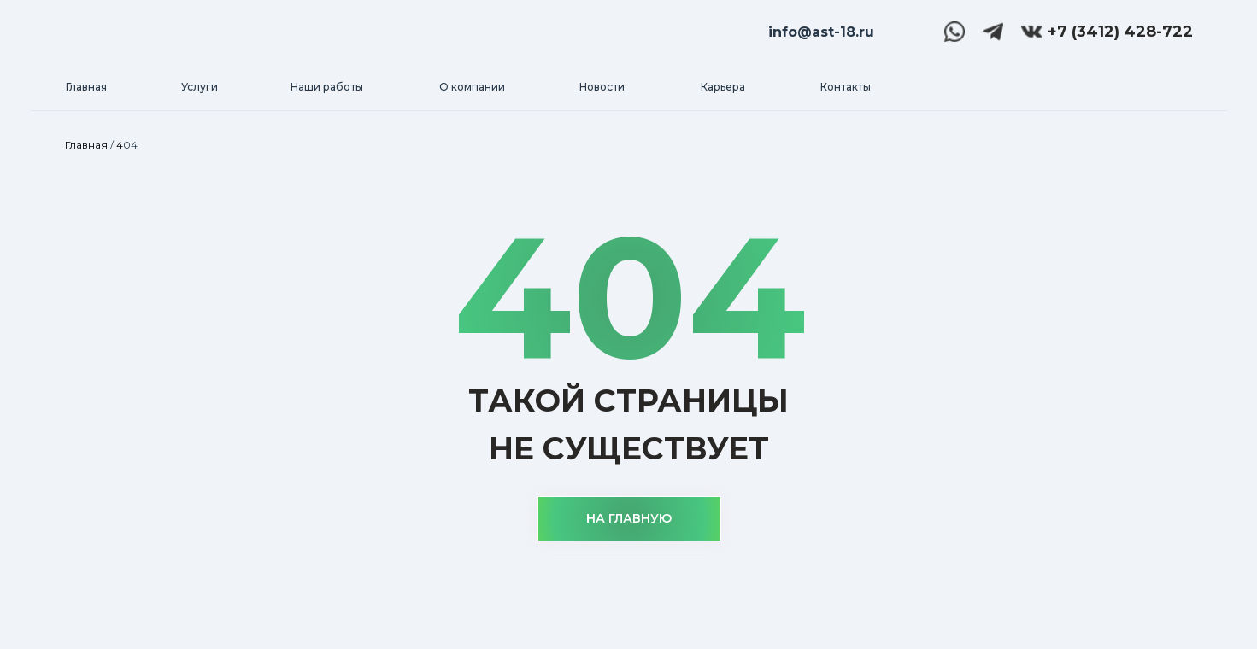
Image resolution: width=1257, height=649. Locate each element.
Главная (86, 144)
